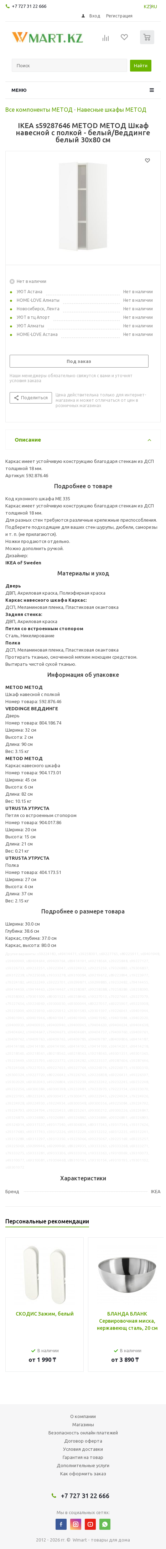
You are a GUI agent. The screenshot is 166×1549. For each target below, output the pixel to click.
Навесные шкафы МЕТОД (111, 109)
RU (154, 6)
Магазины (83, 1424)
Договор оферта (83, 1440)
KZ (147, 6)
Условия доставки (83, 1449)
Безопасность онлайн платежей (83, 1432)
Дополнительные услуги (83, 1465)
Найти (140, 65)
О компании (83, 1416)
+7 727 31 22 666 (29, 6)
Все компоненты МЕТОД (39, 109)
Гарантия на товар (83, 1457)
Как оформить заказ (83, 1473)
